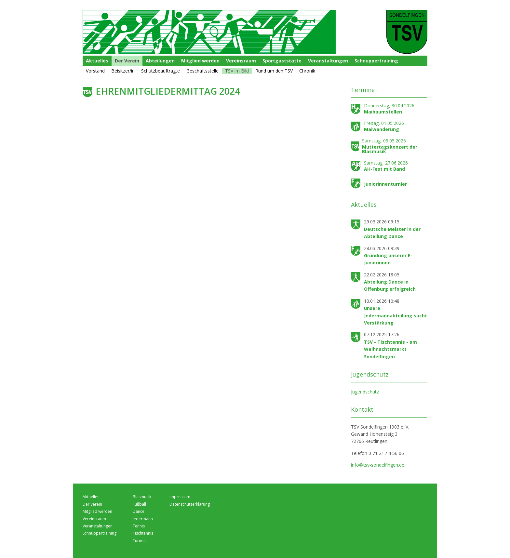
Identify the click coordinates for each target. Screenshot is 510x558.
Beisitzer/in (123, 71)
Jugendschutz (365, 392)
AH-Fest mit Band (384, 169)
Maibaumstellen (383, 112)
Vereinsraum (241, 61)
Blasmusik (142, 496)
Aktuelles (97, 61)
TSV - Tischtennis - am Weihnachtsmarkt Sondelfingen (390, 349)
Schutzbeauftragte (160, 71)
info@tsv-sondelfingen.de (377, 465)
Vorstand (95, 71)
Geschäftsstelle (202, 71)
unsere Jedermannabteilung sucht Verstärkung (395, 315)
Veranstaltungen (328, 61)
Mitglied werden (200, 61)
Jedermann (143, 519)
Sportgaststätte (282, 61)
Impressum (179, 496)
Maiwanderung (381, 129)
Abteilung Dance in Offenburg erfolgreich (390, 285)
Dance (138, 511)
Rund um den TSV (274, 71)
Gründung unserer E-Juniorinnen (388, 259)
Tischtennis (143, 533)
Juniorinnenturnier (385, 184)
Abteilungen (160, 61)
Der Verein (127, 61)
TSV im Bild (237, 71)
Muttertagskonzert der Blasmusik (389, 149)
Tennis (139, 526)
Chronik (307, 71)
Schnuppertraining (376, 61)
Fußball (139, 504)
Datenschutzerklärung (189, 504)
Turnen (139, 540)
